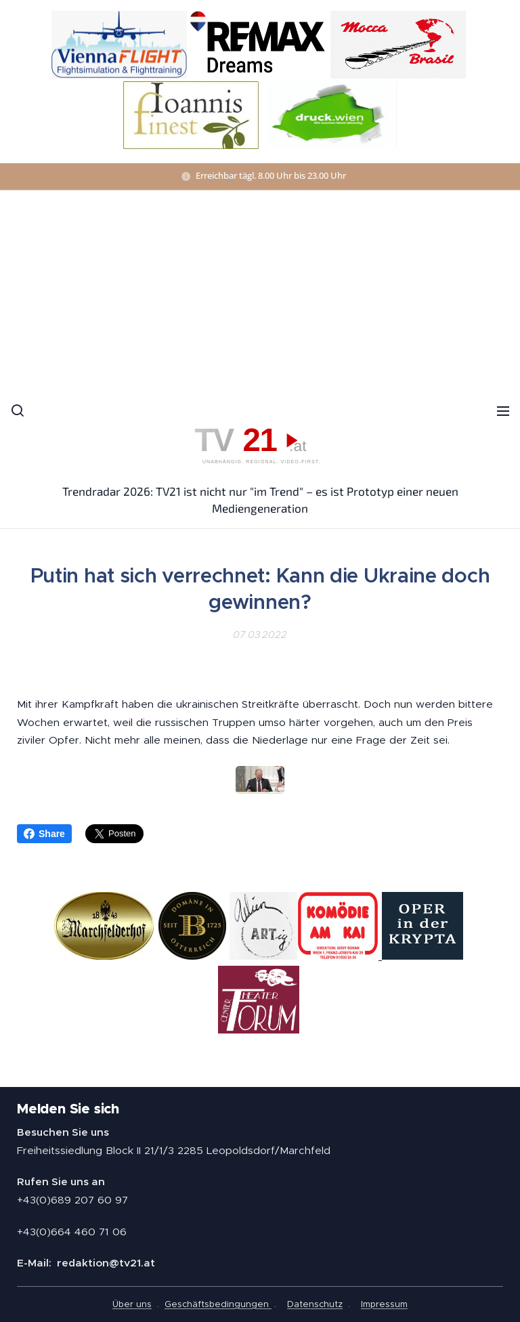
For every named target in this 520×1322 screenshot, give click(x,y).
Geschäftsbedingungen (218, 1304)
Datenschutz (315, 1304)
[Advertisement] (260, 292)
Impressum (384, 1304)
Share (44, 833)
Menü (503, 411)
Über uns (132, 1304)
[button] (16, 410)
